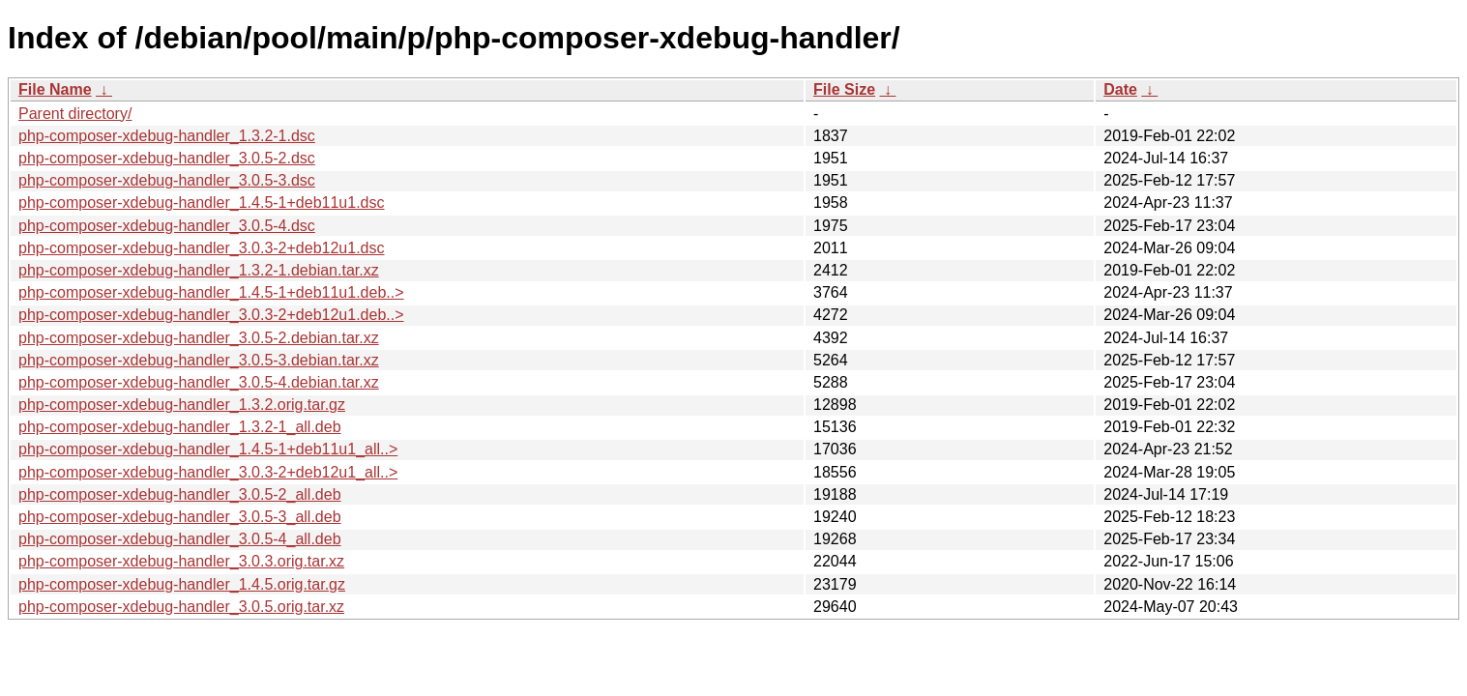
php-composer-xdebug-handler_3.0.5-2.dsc (166, 158)
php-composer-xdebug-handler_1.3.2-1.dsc (166, 136)
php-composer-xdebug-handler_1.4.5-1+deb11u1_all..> (207, 449)
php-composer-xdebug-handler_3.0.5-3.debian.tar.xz (198, 360)
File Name (55, 89)
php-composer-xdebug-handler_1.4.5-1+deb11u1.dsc (201, 202)
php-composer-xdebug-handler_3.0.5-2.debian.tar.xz (198, 338)
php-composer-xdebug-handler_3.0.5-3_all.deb (179, 516)
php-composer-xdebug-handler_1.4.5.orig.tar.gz (181, 584)
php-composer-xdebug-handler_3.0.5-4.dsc (166, 226)
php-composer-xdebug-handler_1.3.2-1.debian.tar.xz (198, 270)
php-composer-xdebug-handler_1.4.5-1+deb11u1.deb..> (211, 292)
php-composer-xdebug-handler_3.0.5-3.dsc (166, 180)
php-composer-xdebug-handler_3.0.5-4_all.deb (179, 539)
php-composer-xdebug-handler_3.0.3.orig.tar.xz (181, 561)
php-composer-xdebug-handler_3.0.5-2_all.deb (179, 494)
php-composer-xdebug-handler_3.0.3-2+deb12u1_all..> (207, 472)
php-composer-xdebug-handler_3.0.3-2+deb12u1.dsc (201, 248)
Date (1120, 89)
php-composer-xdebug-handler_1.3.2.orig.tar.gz (181, 404)
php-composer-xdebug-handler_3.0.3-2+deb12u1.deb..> (211, 314)
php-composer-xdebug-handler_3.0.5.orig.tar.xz (181, 606)
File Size (844, 89)
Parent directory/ (75, 113)
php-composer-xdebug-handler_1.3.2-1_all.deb (179, 427)
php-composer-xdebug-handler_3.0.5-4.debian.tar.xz (198, 382)
